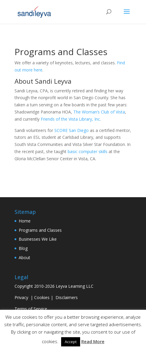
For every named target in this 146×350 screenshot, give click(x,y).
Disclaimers (66, 297)
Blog (23, 248)
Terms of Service (31, 309)
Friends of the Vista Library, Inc (70, 119)
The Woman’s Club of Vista (99, 112)
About (24, 257)
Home (25, 221)
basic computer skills (87, 151)
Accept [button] (71, 341)
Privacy (21, 297)
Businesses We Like (38, 239)
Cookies (42, 297)
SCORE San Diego (71, 130)
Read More (92, 341)
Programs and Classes (40, 230)
